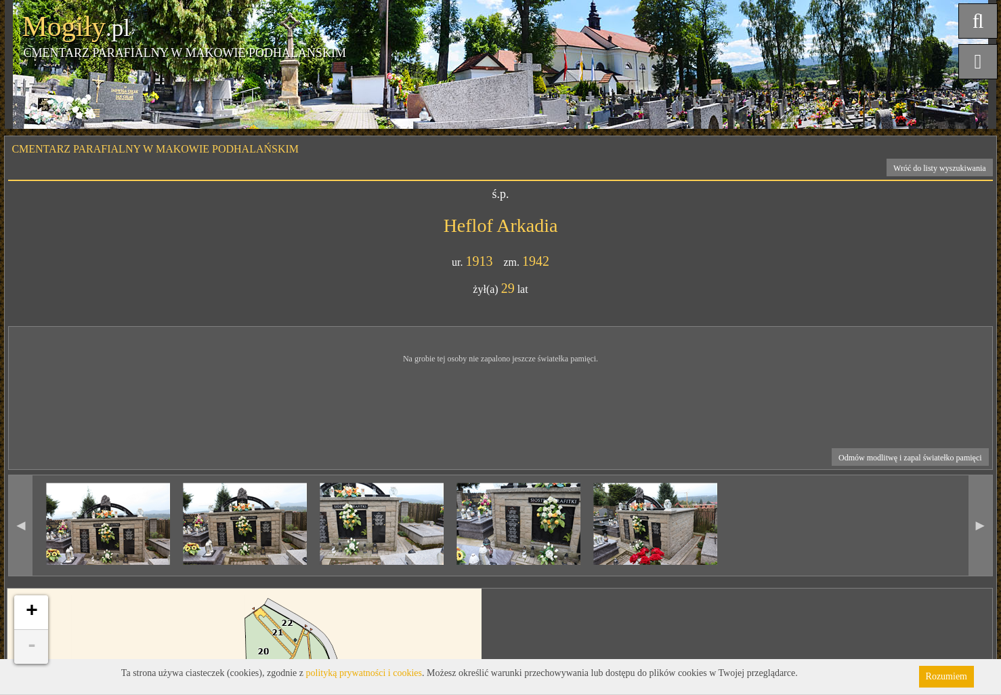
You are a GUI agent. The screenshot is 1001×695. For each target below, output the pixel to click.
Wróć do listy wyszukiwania (939, 168)
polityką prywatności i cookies (364, 673)
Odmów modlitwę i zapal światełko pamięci (910, 457)
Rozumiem (946, 676)
